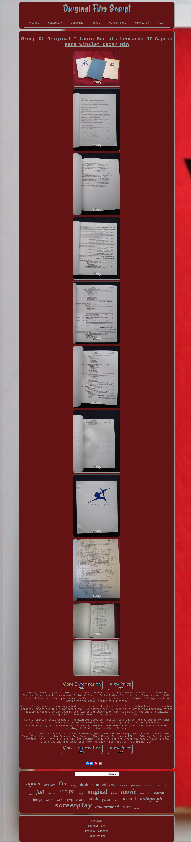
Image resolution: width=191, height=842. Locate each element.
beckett (129, 799)
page (81, 793)
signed (32, 783)
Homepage (97, 821)
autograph (151, 799)
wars (60, 800)
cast (31, 794)
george (51, 793)
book (93, 799)
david (136, 808)
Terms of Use (97, 836)
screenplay (73, 805)
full (40, 792)
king (73, 785)
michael (145, 793)
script (66, 791)
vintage (36, 800)
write (49, 800)
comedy (49, 785)
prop (70, 800)
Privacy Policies (97, 831)
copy (116, 800)
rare (127, 806)
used (123, 785)
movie (129, 791)
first (166, 785)
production (135, 786)
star (158, 785)
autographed (107, 806)
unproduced (104, 785)
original (97, 791)
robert (80, 800)
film (63, 783)
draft (84, 784)
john (106, 799)
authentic (148, 785)
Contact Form (97, 826)
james (114, 793)
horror (159, 793)
